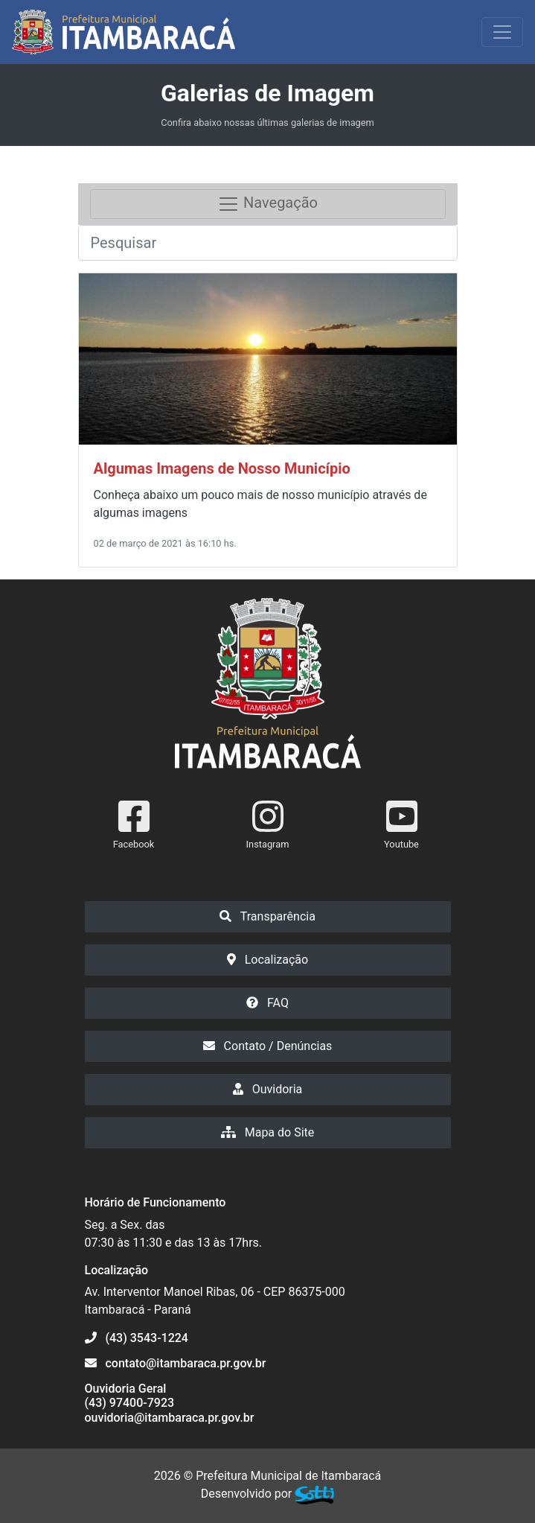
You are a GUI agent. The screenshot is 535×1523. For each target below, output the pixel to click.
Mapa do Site (268, 1132)
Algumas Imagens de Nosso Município (222, 468)
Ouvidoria (268, 1089)
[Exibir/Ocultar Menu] (502, 32)
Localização (267, 960)
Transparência (267, 916)
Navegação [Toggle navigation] (267, 204)
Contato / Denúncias (268, 1046)
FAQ (267, 1003)
